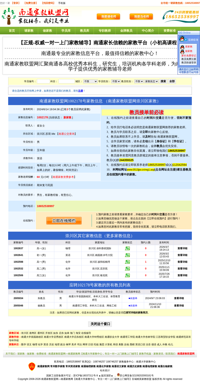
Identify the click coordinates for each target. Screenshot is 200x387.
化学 (40, 344)
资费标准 (169, 30)
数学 (23, 344)
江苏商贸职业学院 (165, 336)
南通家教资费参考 (63, 176)
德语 (153, 344)
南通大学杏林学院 (145, 336)
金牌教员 (126, 30)
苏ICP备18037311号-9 (85, 375)
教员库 (84, 30)
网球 (85, 344)
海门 (72, 333)
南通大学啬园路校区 (32, 336)
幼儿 (170, 344)
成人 (159, 344)
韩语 (115, 344)
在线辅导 (86, 333)
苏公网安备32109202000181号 (135, 375)
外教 (164, 344)
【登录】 (16, 3)
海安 (78, 333)
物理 (34, 344)
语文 (29, 344)
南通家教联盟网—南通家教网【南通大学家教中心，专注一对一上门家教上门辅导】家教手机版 (99, 353)
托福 (96, 344)
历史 (51, 344)
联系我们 (170, 353)
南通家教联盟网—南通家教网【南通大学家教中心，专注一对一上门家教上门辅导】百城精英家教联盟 (96, 379)
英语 (45, 344)
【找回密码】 (48, 3)
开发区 (49, 333)
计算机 (108, 344)
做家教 (47, 30)
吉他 (126, 344)
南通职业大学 (112, 336)
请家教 (28, 30)
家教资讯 (158, 353)
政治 (62, 344)
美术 (73, 344)
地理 (57, 344)
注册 (80, 90)
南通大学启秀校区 (53, 336)
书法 (79, 344)
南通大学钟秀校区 (94, 336)
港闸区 (33, 333)
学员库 (66, 30)
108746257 (112, 361)
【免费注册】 (30, 3)
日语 (90, 344)
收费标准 (41, 353)
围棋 (132, 344)
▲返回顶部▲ (106, 375)
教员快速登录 (188, 62)
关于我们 (10, 353)
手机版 (62, 3)
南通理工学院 (127, 336)
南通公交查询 (66, 133)
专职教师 (105, 30)
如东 (55, 333)
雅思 (101, 344)
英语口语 (140, 344)
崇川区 (25, 333)
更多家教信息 (118, 235)
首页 (12, 30)
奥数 (121, 344)
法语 (148, 344)
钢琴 (68, 344)
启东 (61, 333)
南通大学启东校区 (74, 336)
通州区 (41, 333)
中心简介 (148, 30)
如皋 (66, 333)
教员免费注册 (188, 59)
